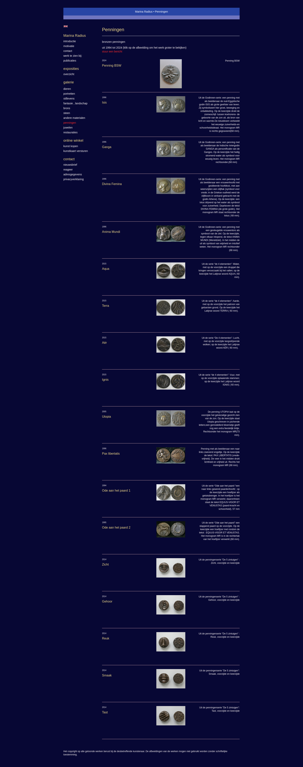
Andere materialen (74, 117)
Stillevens (69, 98)
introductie (69, 41)
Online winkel (73, 140)
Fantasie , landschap (75, 103)
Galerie (68, 82)
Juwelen (67, 127)
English (65, 26)
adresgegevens (72, 174)
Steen (66, 113)
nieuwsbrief (70, 164)
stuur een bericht (112, 51)
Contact (69, 159)
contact (67, 50)
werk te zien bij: (72, 55)
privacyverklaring (73, 179)
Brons (66, 108)
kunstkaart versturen (75, 151)
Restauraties (70, 132)
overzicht (68, 74)
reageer (68, 169)
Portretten (69, 93)
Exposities (71, 69)
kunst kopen (70, 146)
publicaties (69, 60)
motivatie (68, 46)
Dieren (67, 88)
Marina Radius (143, 11)
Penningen (69, 122)
